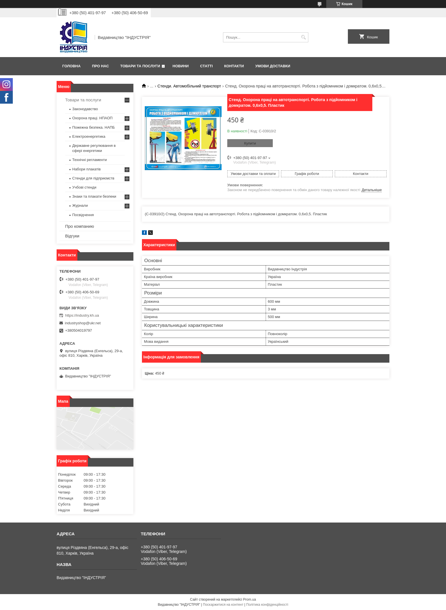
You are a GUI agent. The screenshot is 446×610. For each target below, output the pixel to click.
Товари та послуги (140, 66)
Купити (250, 143)
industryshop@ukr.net (83, 323)
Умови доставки (272, 66)
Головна (71, 66)
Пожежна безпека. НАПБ (93, 127)
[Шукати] (303, 37)
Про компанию (79, 226)
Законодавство (85, 109)
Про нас (100, 66)
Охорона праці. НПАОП (92, 118)
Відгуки (72, 235)
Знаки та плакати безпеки (94, 196)
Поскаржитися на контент (223, 605)
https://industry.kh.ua (82, 315)
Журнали (80, 205)
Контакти (234, 66)
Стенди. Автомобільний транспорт (189, 86)
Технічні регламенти (89, 160)
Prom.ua (249, 599)
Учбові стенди (84, 187)
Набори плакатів (86, 169)
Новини (181, 66)
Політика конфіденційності (267, 605)
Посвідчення (83, 215)
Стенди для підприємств (93, 178)
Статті (206, 66)
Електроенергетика (88, 136)
